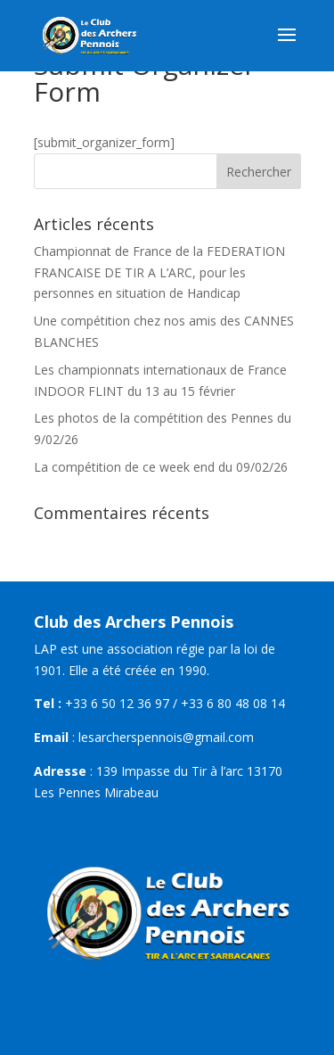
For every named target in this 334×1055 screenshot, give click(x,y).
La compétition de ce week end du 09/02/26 (161, 466)
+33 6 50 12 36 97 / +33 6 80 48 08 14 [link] (175, 703)
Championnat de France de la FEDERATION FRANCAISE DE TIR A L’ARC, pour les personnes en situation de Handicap (159, 272)
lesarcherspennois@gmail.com (166, 737)
